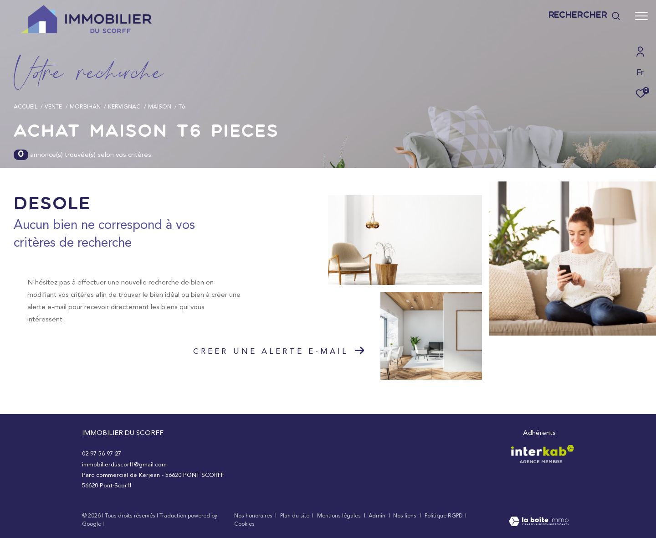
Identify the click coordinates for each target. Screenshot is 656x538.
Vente (53, 106)
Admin (378, 515)
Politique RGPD (443, 515)
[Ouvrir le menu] (641, 16)
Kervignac (124, 106)
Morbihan (85, 106)
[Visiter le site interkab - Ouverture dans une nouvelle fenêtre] (542, 454)
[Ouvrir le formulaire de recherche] (584, 16)
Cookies (244, 524)
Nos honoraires (253, 515)
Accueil (25, 106)
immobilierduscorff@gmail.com (124, 464)
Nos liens (405, 515)
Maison (159, 106)
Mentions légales (339, 515)
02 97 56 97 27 (101, 453)
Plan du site (295, 515)
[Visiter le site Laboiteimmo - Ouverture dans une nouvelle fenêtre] (538, 522)
